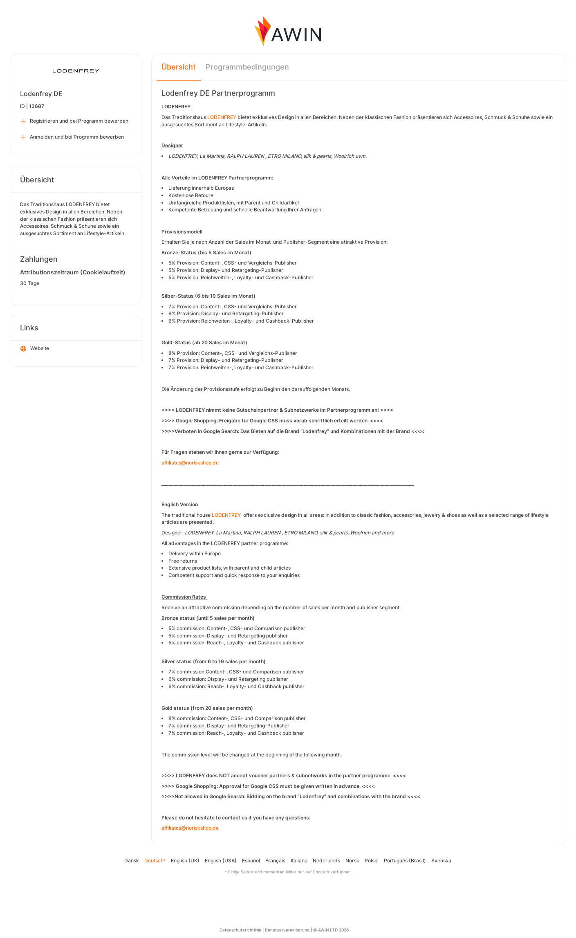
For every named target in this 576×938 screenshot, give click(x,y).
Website (34, 349)
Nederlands (326, 860)
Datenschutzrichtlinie (240, 929)
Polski (372, 860)
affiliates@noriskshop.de (190, 463)
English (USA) (221, 860)
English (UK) (185, 860)
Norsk (352, 860)
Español (251, 860)
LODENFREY (221, 117)
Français (275, 860)
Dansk (131, 860)
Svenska (441, 860)
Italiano (299, 860)
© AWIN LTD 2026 (331, 929)
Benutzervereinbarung (287, 929)
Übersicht (178, 67)
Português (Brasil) (405, 860)
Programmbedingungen (247, 67)
